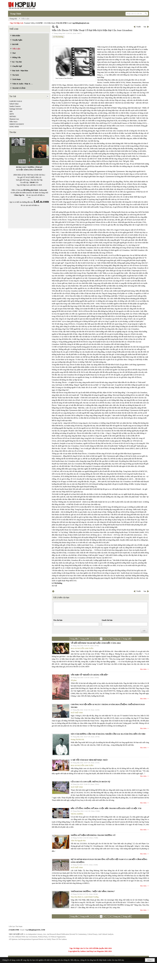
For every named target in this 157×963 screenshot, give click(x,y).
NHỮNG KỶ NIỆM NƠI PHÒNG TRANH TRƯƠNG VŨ (93, 835)
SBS (10, 111)
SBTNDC (12, 116)
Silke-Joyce (13, 122)
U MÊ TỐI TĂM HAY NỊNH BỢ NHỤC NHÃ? (89, 760)
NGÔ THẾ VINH (77, 713)
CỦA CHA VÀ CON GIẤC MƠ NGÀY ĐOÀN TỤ (90, 782)
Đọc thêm (143, 669)
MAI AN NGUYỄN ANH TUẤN (82, 648)
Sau (145, 27)
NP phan (74, 680)
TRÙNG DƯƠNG (77, 814)
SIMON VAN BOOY (16, 124)
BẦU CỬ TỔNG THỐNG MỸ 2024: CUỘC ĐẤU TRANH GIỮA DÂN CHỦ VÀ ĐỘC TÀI (106, 808)
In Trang (53, 591)
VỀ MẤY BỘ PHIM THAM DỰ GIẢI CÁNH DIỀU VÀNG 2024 (96, 643)
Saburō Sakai (13, 104)
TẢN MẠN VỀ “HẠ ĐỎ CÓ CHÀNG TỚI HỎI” (89, 675)
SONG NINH (14, 127)
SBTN (11, 114)
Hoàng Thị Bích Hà (77, 739)
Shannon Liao (14, 119)
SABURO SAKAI (15, 101)
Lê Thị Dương (58, 37)
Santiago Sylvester (15, 109)
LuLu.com (43, 190)
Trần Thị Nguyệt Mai (78, 841)
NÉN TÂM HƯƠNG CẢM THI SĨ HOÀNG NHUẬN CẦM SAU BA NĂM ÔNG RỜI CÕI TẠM (108, 734)
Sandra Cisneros (14, 106)
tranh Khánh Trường (91, 897)
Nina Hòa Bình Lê (77, 897)
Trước (138, 27)
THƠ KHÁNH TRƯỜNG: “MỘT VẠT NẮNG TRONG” (93, 891)
